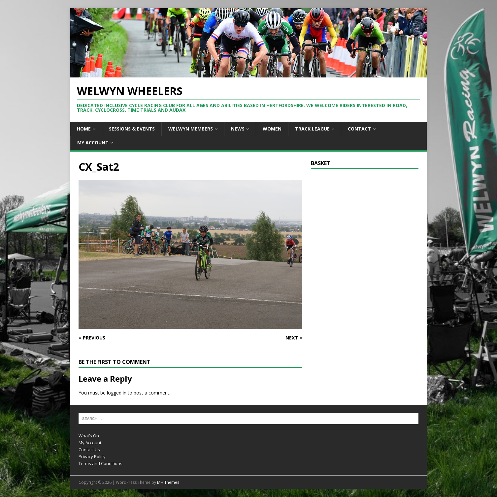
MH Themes (168, 482)
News (238, 129)
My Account (93, 142)
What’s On (89, 436)
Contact (359, 129)
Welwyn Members (190, 129)
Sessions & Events (132, 129)
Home (84, 129)
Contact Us (89, 450)
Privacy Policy (92, 456)
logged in (116, 393)
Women (272, 129)
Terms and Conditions (100, 463)
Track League (312, 129)
